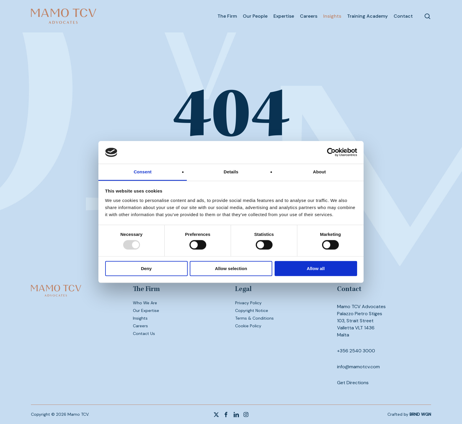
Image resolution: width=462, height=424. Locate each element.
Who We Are (145, 302)
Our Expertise (146, 310)
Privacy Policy (248, 302)
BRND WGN (420, 414)
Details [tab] (231, 171)
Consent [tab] (143, 171)
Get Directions (353, 382)
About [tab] (319, 171)
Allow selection (231, 268)
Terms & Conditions (254, 318)
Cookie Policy (248, 325)
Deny (146, 268)
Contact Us (144, 333)
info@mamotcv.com (358, 367)
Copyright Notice (251, 310)
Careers (140, 325)
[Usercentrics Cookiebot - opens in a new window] (331, 152)
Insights (140, 318)
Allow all (316, 268)
